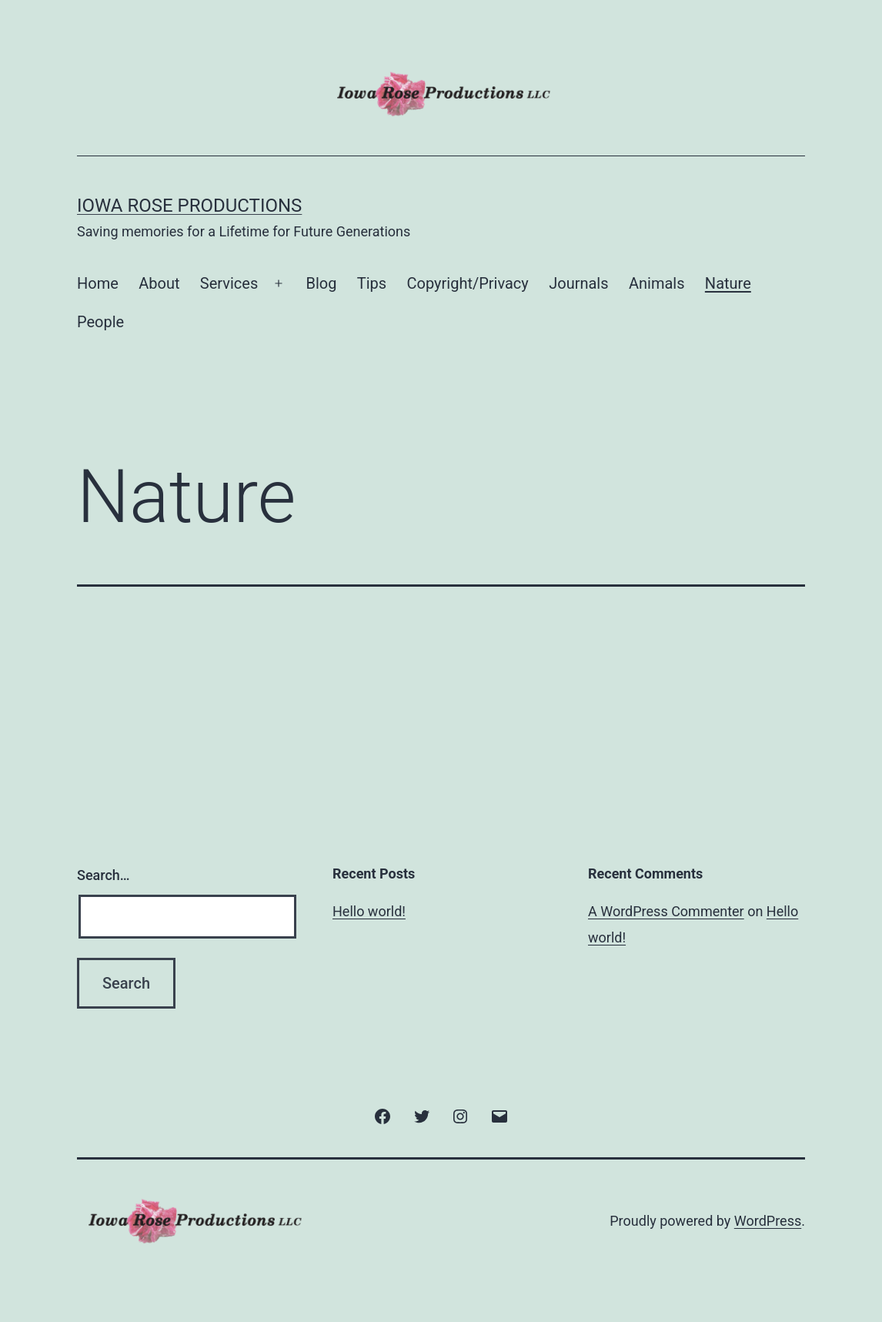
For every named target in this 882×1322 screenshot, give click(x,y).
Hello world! (369, 911)
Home (98, 283)
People (100, 322)
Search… (103, 875)
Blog (321, 283)
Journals (578, 283)
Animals (657, 283)
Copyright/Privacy (468, 283)
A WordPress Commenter (666, 911)
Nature (728, 283)
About (159, 283)
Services (229, 283)
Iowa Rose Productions (189, 205)
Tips (371, 283)
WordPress (767, 1221)
